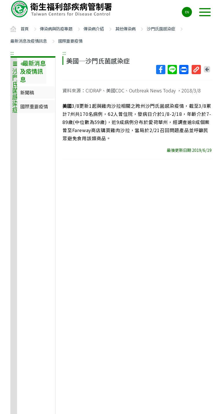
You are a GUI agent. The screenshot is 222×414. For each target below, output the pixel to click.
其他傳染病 (125, 28)
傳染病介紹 (94, 28)
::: (12, 52)
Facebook (160, 69)
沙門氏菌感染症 (161, 28)
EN (187, 12)
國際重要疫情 (70, 41)
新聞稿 (27, 92)
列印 (183, 69)
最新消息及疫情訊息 (28, 41)
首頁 (25, 28)
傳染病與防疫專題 (56, 28)
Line (172, 69)
